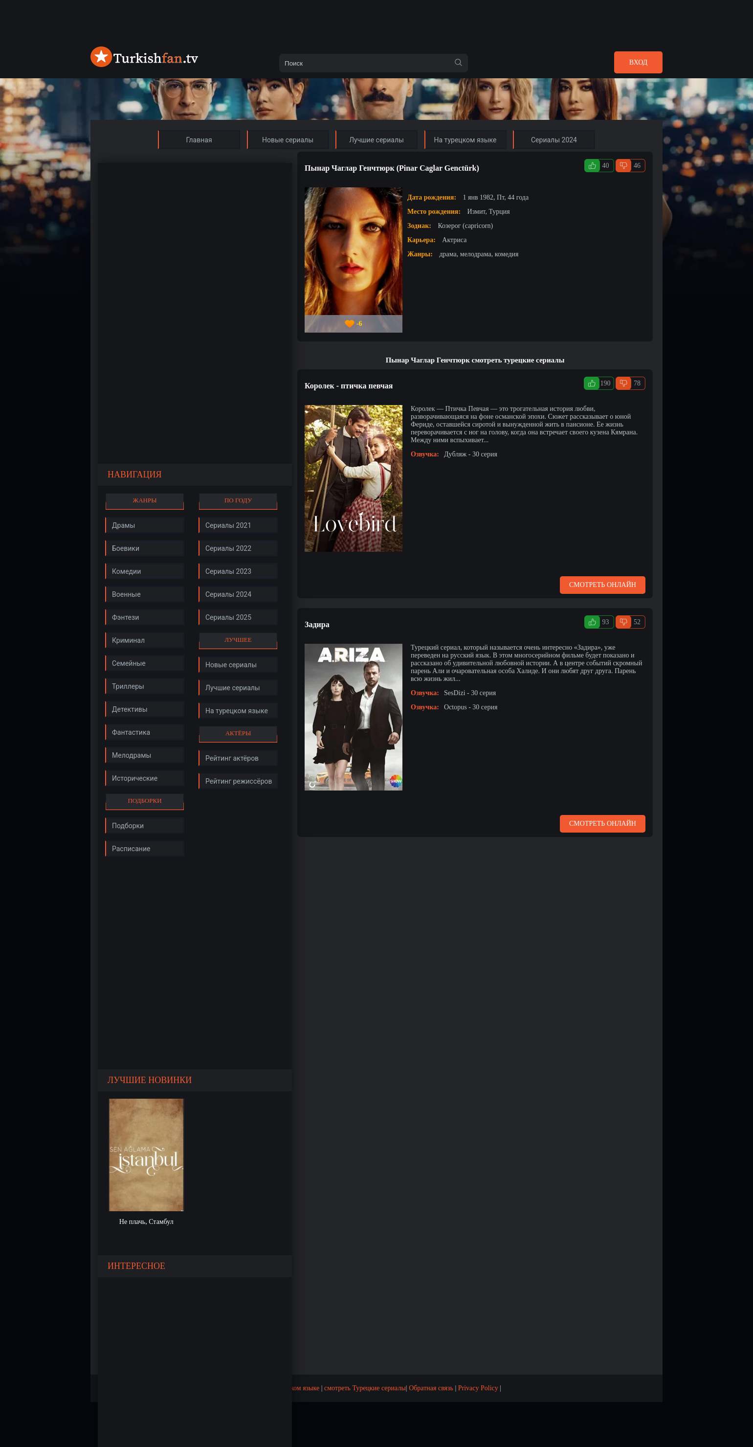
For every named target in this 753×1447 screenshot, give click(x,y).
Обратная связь (431, 1388)
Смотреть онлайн (602, 584)
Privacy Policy (478, 1388)
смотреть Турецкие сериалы (365, 1388)
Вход (638, 62)
